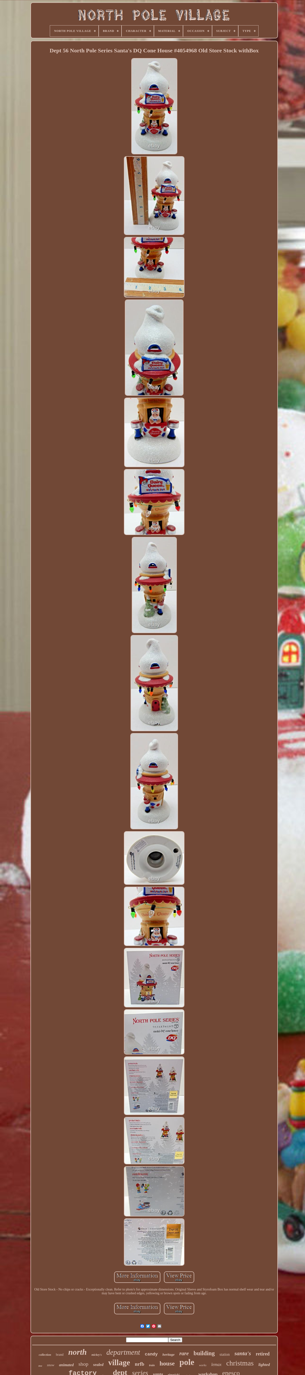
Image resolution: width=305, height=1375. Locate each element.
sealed (98, 1364)
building (204, 1353)
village (119, 1362)
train (152, 1365)
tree (40, 1366)
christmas (240, 1363)
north (77, 1352)
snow (50, 1365)
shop (83, 1364)
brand (60, 1354)
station (224, 1354)
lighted (264, 1364)
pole (186, 1362)
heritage (169, 1354)
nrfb (139, 1364)
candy (151, 1354)
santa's (242, 1353)
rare (184, 1353)
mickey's (97, 1354)
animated (66, 1365)
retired (262, 1353)
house (167, 1363)
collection (45, 1354)
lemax (216, 1364)
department (123, 1352)
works (202, 1365)
